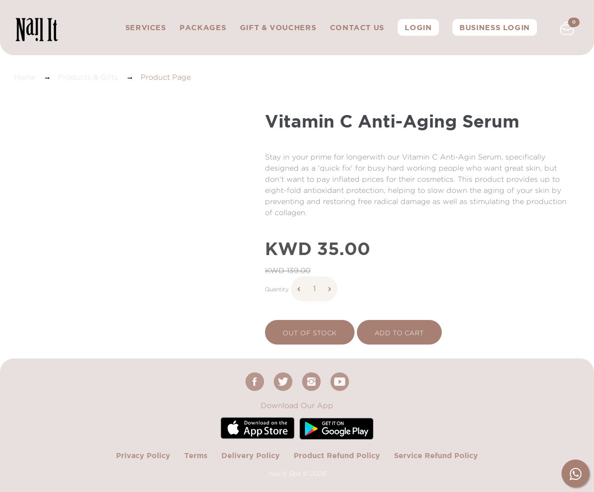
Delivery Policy (250, 455)
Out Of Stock (310, 332)
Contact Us (357, 27)
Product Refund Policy (337, 455)
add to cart (399, 332)
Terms (195, 455)
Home (24, 77)
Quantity (277, 289)
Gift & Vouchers (278, 27)
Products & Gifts (88, 77)
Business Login (494, 27)
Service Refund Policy (436, 455)
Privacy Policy (143, 455)
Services (145, 27)
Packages (203, 27)
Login (418, 27)
